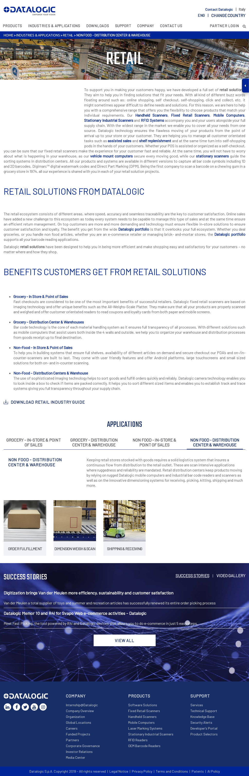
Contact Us (171, 26)
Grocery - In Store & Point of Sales (40, 296)
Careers (72, 728)
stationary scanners (212, 156)
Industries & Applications (54, 26)
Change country (228, 15)
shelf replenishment (155, 140)
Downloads (97, 26)
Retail (68, 35)
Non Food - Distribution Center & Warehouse (214, 442)
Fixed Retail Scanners (190, 115)
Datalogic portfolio (133, 229)
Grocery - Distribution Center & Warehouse (94, 442)
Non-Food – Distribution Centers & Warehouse (50, 373)
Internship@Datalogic (82, 705)
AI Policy (213, 771)
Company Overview (80, 711)
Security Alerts (201, 722)
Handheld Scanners (151, 115)
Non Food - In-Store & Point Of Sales (154, 442)
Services (196, 705)
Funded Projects (78, 734)
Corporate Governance (83, 746)
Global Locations (78, 722)
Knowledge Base (202, 717)
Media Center (75, 757)
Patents (198, 771)
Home (8, 35)
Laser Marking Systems (145, 728)
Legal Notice (118, 771)
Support (123, 26)
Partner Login (224, 26)
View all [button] (124, 640)
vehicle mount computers (111, 156)
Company (145, 26)
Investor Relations (79, 752)
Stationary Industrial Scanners (108, 120)
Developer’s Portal (203, 728)
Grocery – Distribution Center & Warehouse (47, 322)
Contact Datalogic (219, 9)
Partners (72, 740)
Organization (75, 717)
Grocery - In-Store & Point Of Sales (33, 442)
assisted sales (119, 140)
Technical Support (203, 711)
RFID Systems (152, 120)
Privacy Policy (142, 771)
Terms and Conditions (172, 771)
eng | (221, 15)
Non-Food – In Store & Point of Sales (42, 347)
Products (12, 26)
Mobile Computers (228, 115)
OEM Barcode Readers (144, 746)
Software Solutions (142, 705)
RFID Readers (138, 740)
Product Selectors (204, 734)
